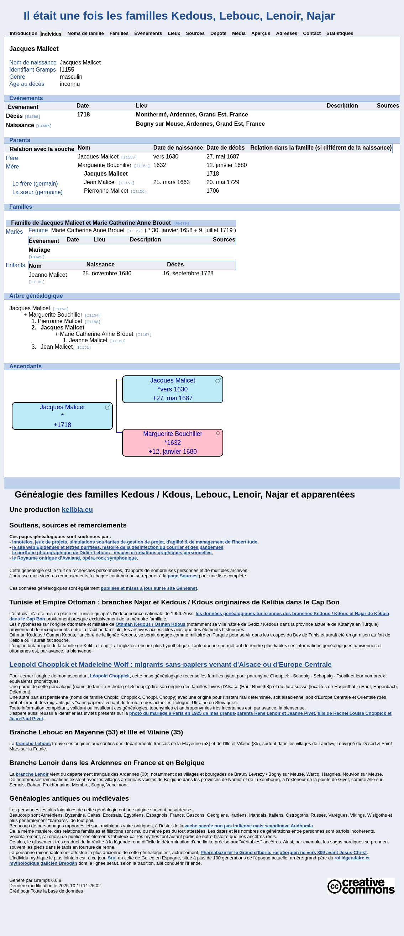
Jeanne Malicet (97, 340)
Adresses (286, 33)
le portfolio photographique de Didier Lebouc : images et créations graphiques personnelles (111, 552)
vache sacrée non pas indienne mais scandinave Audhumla (248, 825)
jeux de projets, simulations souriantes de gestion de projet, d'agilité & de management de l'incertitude (146, 542)
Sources (195, 33)
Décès (23, 116)
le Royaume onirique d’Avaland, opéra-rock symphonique (74, 558)
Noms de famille (86, 33)
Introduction (23, 33)
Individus (51, 34)
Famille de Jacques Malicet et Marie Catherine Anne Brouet (100, 223)
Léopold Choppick (110, 675)
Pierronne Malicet (115, 191)
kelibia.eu (77, 509)
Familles (119, 33)
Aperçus (260, 33)
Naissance (29, 125)
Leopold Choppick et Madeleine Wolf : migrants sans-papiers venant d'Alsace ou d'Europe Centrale (170, 664)
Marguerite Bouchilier (114, 165)
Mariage (39, 253)
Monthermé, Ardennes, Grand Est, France (192, 114)
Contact (312, 33)
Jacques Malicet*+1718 (62, 416)
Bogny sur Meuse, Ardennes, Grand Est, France (200, 124)
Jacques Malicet (107, 157)
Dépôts (218, 33)
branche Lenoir (32, 774)
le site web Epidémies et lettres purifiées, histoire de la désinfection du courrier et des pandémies (117, 547)
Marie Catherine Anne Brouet (97, 230)
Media (239, 33)
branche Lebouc (33, 743)
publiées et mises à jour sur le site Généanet (149, 588)
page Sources (183, 575)
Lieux (174, 33)
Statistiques (339, 33)
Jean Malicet (109, 182)
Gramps (42, 880)
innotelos (22, 542)
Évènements (148, 33)
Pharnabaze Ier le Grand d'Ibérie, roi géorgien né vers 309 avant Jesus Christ (283, 852)
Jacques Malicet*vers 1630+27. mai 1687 (172, 389)
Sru (111, 857)
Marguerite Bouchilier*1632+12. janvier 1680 (172, 442)
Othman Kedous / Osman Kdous (150, 624)
